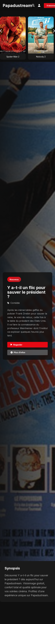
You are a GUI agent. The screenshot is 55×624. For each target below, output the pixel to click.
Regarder (16, 345)
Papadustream (17, 5)
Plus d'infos (18, 352)
